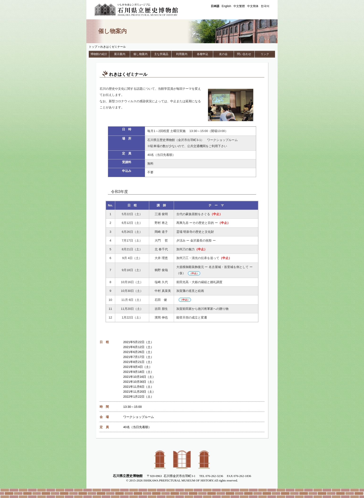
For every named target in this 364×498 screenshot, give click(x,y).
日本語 (215, 6)
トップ (93, 46)
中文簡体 (252, 6)
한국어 (265, 6)
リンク (265, 54)
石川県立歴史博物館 (143, 10)
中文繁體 (239, 6)
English (226, 6)
